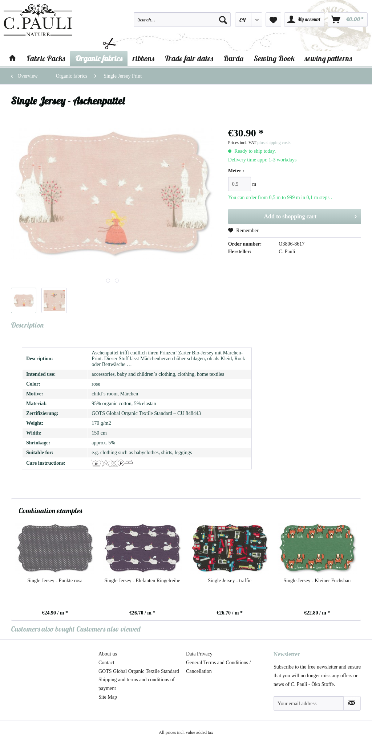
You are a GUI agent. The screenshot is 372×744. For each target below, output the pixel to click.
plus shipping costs (273, 142)
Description (27, 324)
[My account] (304, 19)
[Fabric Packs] (45, 58)
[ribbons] (143, 58)
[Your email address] (309, 703)
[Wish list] (273, 19)
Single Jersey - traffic (229, 580)
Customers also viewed (108, 628)
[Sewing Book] (274, 58)
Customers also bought (43, 628)
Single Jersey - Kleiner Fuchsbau (317, 580)
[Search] (223, 19)
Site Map (107, 697)
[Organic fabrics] (99, 58)
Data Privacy (199, 654)
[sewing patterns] (328, 58)
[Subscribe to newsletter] (352, 703)
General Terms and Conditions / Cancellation (218, 667)
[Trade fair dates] (188, 58)
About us (107, 654)
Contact (106, 662)
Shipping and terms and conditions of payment (136, 684)
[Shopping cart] (348, 19)
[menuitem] (182, 22)
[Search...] (182, 19)
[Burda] (233, 58)
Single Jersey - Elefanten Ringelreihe (142, 580)
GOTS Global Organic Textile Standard (138, 671)
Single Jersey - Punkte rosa (54, 580)
